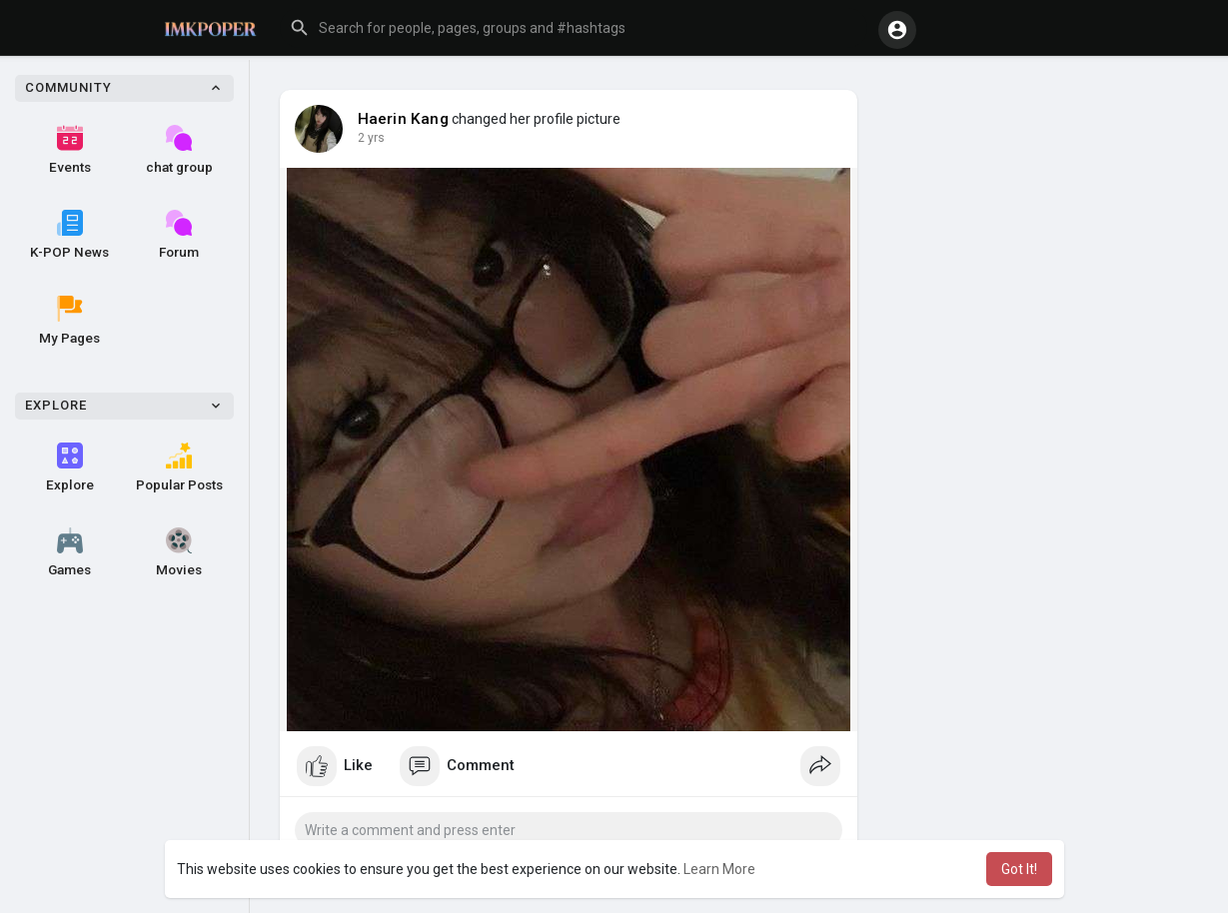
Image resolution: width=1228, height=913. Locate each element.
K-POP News (69, 235)
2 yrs (371, 138)
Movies (179, 552)
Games (69, 552)
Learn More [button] (719, 869)
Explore (70, 467)
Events (70, 150)
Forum (179, 235)
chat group (179, 150)
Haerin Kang (403, 119)
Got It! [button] (1019, 869)
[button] (573, 28)
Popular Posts (179, 467)
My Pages (69, 321)
